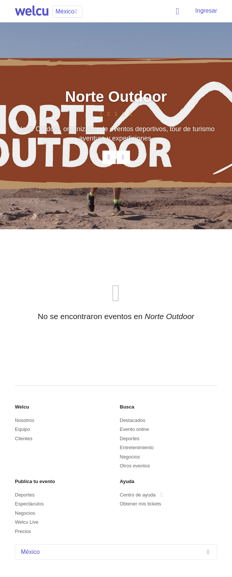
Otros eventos (135, 466)
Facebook (123, 157)
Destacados (133, 420)
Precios (23, 531)
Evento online (134, 429)
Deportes (130, 438)
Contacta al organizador (109, 157)
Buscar (179, 11)
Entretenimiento (137, 447)
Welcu (31, 11)
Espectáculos (29, 504)
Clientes (23, 438)
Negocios (130, 457)
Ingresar (206, 10)
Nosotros (24, 420)
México (117, 552)
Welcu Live (26, 522)
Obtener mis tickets (140, 504)
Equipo (22, 429)
